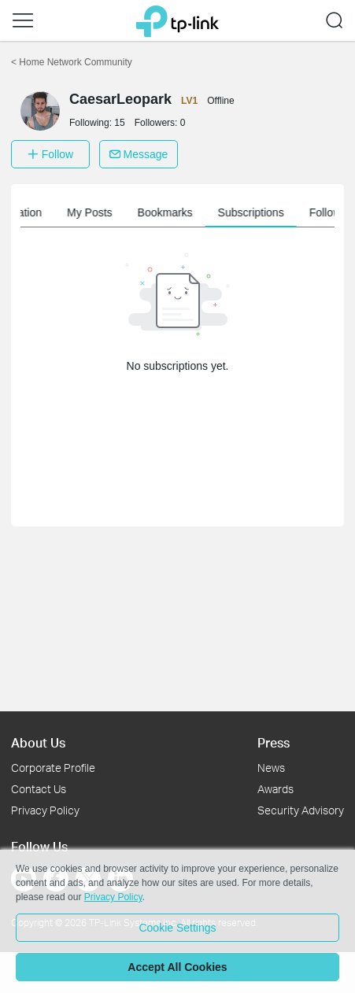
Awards (275, 789)
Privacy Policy (45, 810)
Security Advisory (300, 810)
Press (273, 742)
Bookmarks (219, 212)
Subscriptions (305, 212)
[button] (23, 20)
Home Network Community (71, 62)
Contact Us (38, 789)
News (271, 767)
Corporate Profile (53, 767)
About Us (38, 742)
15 (119, 122)
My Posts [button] (145, 212)
